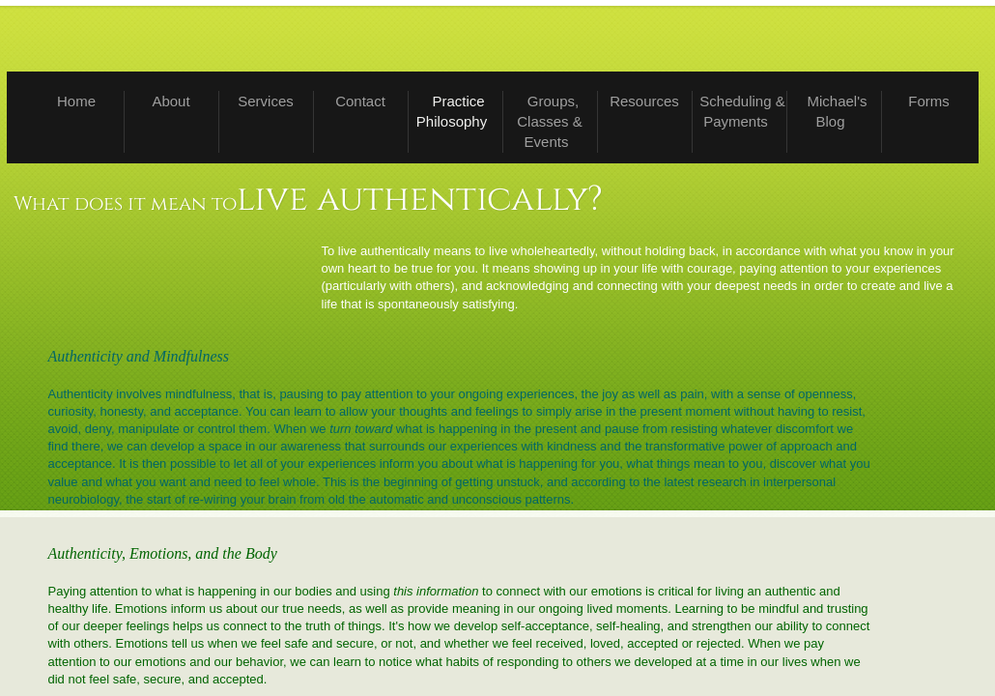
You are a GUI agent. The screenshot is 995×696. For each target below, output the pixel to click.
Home (76, 101)
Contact (360, 101)
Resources (644, 101)
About (170, 101)
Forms (929, 101)
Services (266, 101)
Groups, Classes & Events (550, 121)
